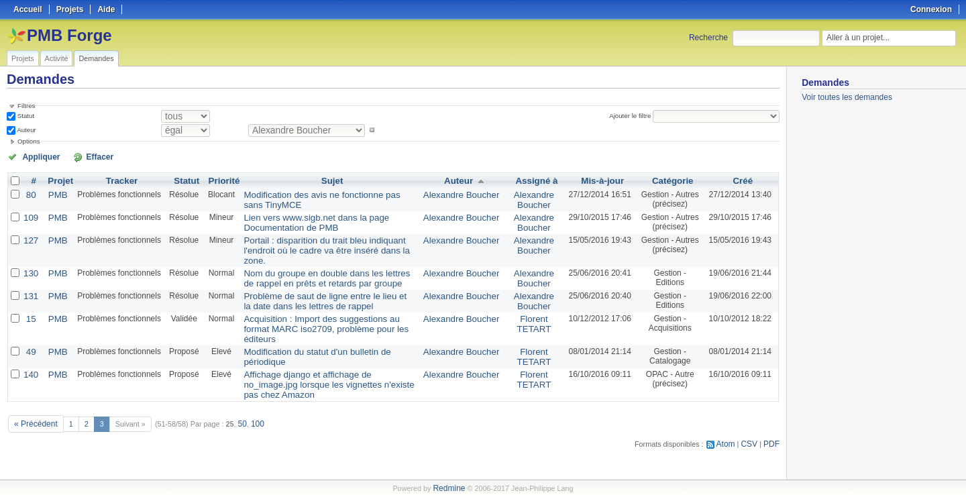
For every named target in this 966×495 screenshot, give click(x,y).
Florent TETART (530, 305)
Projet (57, 179)
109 (30, 214)
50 (237, 380)
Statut (24, 115)
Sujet (331, 179)
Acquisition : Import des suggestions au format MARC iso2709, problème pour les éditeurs (320, 305)
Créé (743, 179)
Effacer (81, 156)
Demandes (95, 58)
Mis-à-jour (597, 179)
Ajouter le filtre (633, 115)
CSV (751, 400)
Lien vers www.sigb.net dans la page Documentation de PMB (303, 219)
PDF (772, 400)
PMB (55, 193)
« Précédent (33, 380)
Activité (56, 58)
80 (29, 193)
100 (252, 380)
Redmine (449, 488)
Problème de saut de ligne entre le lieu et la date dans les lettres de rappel (324, 283)
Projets (22, 58)
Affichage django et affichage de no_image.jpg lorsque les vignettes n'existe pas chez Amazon (322, 348)
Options (28, 141)
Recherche (708, 37)
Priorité (219, 179)
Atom (729, 400)
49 (29, 322)
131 (30, 279)
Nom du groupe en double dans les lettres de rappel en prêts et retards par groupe (318, 262)
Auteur (25, 129)
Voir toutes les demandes (847, 97)
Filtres (26, 105)
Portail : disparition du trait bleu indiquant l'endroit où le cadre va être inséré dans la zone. (326, 240)
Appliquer (35, 156)
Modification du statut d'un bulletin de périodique (324, 322)
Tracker (117, 179)
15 (29, 300)
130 (30, 257)
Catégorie (669, 179)
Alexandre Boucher (462, 193)
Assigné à (532, 179)
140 (30, 343)
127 (30, 236)
